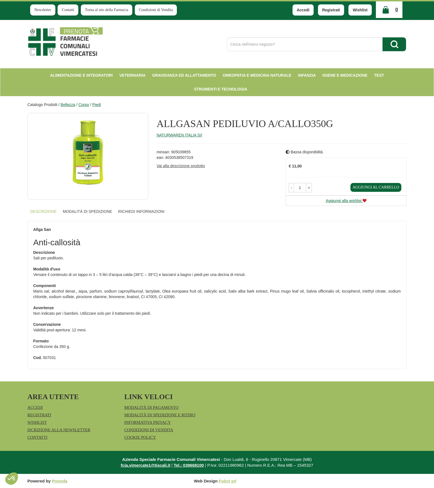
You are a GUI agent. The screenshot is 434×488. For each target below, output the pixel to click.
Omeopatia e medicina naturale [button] (257, 75)
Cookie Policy (140, 437)
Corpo (83, 104)
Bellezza (68, 104)
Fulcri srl (227, 481)
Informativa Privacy (147, 422)
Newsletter (42, 10)
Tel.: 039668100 (189, 465)
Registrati (331, 10)
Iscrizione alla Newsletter (58, 430)
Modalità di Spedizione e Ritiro (159, 415)
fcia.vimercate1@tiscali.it (145, 465)
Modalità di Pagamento (151, 407)
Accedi (303, 10)
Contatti (68, 10)
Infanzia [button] (307, 75)
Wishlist (360, 10)
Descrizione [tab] (43, 211)
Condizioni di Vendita (156, 10)
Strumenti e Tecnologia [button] (220, 89)
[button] (291, 187)
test (379, 75)
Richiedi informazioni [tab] (141, 211)
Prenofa (59, 481)
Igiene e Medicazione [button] (345, 75)
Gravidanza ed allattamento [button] (184, 75)
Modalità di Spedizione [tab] (87, 211)
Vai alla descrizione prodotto (181, 166)
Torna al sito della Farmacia (106, 10)
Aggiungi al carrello (376, 187)
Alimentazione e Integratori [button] (81, 75)
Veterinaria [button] (132, 75)
